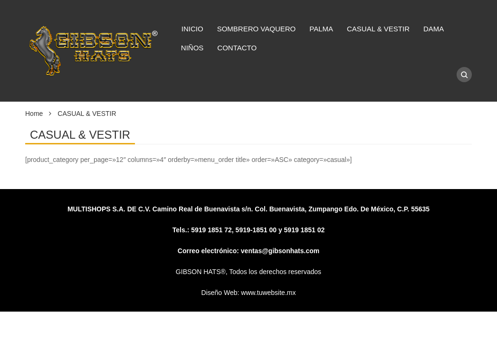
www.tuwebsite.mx (268, 292)
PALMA (321, 29)
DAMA (433, 29)
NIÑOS (192, 48)
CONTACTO (237, 48)
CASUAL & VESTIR (378, 29)
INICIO (192, 29)
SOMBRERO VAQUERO (256, 29)
